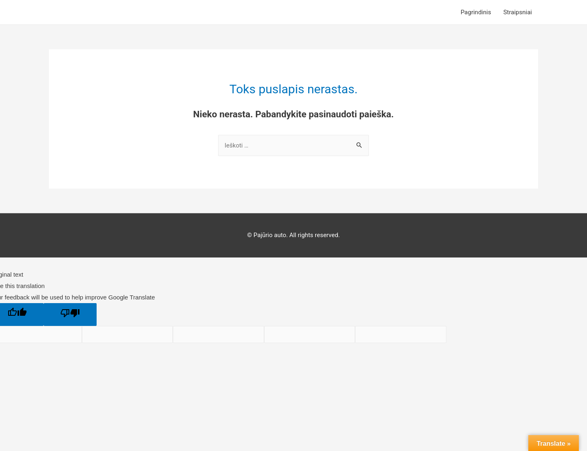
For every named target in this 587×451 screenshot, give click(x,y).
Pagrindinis (476, 12)
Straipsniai (517, 12)
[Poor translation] (70, 314)
